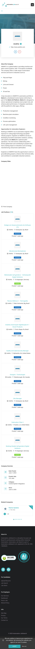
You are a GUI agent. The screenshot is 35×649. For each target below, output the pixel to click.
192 (11, 212)
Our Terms (4, 618)
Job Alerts (4, 585)
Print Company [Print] (6, 206)
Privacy (3, 615)
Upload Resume (6, 581)
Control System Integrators (17, 483)
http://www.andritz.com (18, 47)
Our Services (5, 596)
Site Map (3, 613)
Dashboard (4, 598)
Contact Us (4, 620)
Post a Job (4, 600)
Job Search (4, 583)
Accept (15, 646)
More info (24, 646)
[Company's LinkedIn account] (15, 51)
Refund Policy (5, 603)
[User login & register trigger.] (2, 11)
